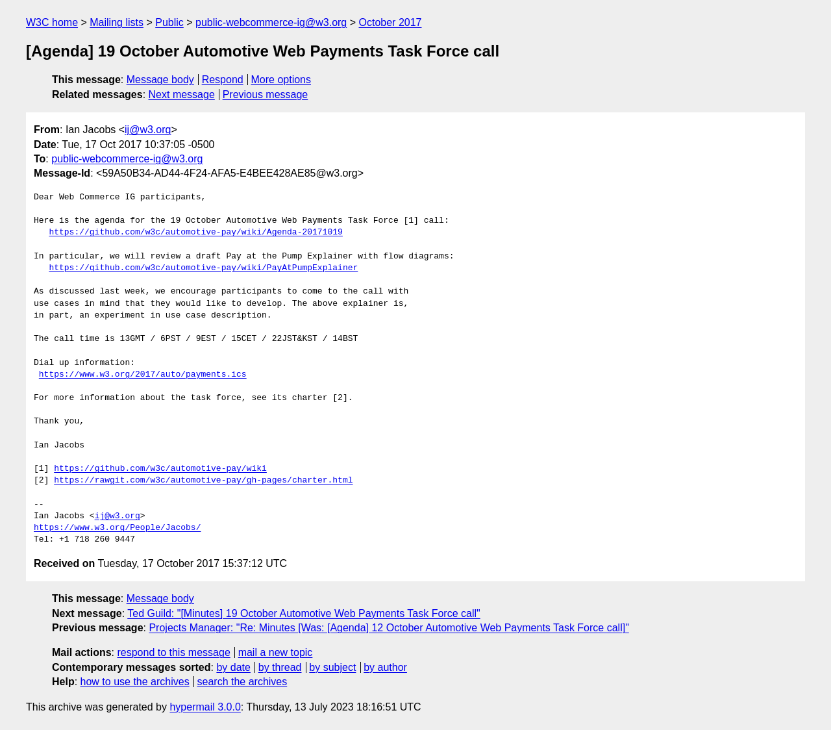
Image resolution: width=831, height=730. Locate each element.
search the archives (242, 681)
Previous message (265, 94)
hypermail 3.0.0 (204, 706)
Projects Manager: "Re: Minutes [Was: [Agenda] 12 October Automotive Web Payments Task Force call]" (388, 627)
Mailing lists (116, 22)
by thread (280, 667)
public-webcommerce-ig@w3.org (271, 22)
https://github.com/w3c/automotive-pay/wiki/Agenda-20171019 (195, 232)
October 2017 (390, 22)
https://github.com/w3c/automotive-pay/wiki (160, 469)
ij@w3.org (148, 129)
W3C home (52, 22)
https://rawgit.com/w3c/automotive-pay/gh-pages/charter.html (203, 480)
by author (385, 667)
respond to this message (173, 652)
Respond (222, 79)
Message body (160, 79)
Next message (182, 94)
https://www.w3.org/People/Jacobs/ (117, 528)
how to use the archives (135, 681)
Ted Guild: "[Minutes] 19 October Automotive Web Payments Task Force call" (303, 613)
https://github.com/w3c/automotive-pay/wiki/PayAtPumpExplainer (203, 268)
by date (233, 667)
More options (281, 79)
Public (169, 22)
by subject (332, 667)
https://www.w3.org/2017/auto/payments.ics (143, 375)
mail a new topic (275, 652)
